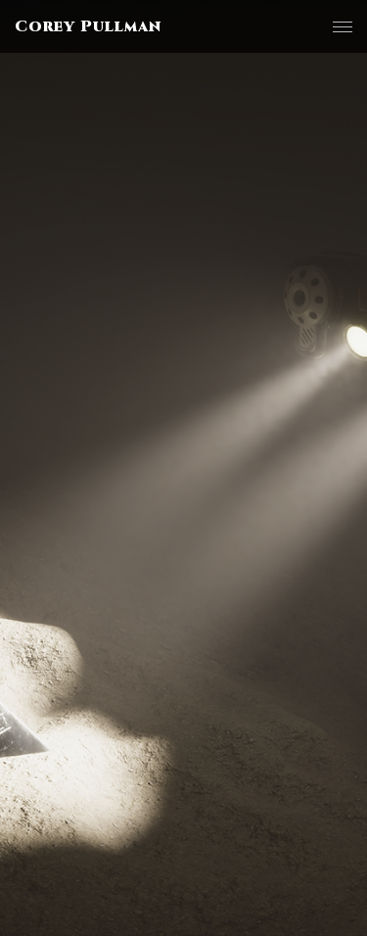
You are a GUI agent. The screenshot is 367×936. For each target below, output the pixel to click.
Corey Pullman (88, 26)
